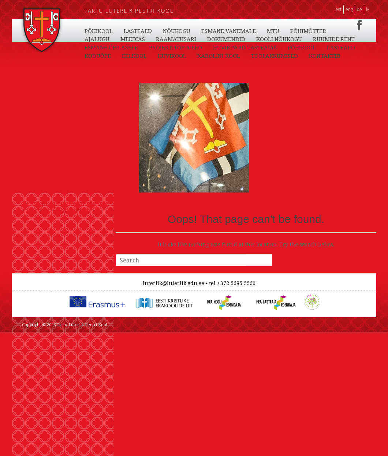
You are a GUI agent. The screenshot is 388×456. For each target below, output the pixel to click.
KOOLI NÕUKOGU (107, 55)
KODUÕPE (176, 30)
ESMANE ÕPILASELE (220, 55)
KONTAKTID (158, 38)
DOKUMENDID (297, 47)
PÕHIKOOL (99, 30)
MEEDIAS (203, 47)
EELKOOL (212, 30)
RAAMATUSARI (247, 47)
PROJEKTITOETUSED (284, 55)
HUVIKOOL (250, 30)
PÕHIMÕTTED (126, 47)
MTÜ (91, 47)
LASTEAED (138, 30)
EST (339, 9)
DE (359, 9)
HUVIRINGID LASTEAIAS (116, 64)
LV (367, 9)
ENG (349, 9)
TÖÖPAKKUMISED (108, 38)
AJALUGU (167, 47)
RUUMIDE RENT (162, 55)
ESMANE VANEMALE (329, 38)
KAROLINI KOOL (297, 30)
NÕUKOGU (277, 38)
